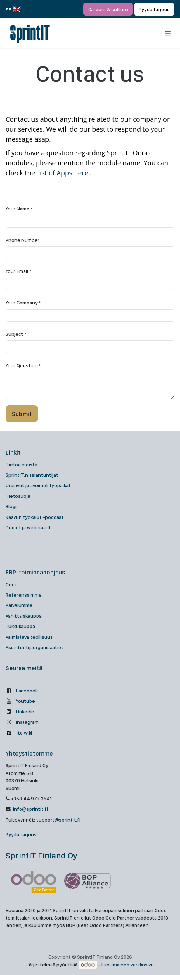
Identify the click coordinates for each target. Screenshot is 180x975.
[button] (22, 413)
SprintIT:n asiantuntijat (32, 475)
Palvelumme (19, 605)
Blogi (11, 506)
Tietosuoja (18, 496)
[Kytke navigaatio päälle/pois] (167, 34)
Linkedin (25, 712)
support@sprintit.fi (58, 820)
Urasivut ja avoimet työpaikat (38, 485)
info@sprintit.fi (30, 809)
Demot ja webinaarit (28, 527)
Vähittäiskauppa (24, 616)
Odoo (12, 584)
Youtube (25, 701)
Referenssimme (24, 595)
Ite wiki (23, 733)
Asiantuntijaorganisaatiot (34, 647)
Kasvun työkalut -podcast (35, 517)
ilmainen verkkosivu (132, 965)
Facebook (27, 691)
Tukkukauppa (20, 626)
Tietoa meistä (21, 465)
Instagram (27, 722)
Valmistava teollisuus (29, 637)
